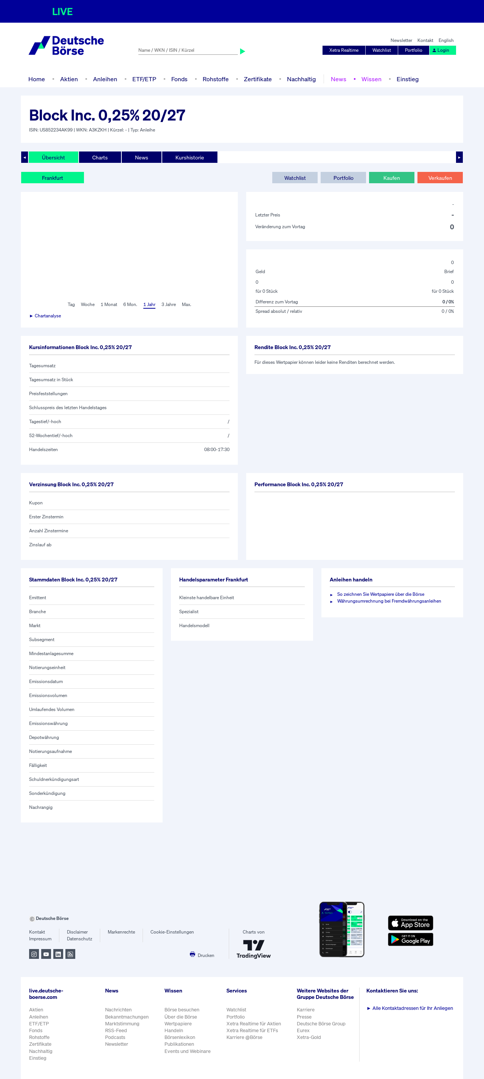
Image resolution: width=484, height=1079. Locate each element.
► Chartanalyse (45, 315)
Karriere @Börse (244, 1037)
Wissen (371, 79)
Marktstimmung (122, 1023)
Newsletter (401, 40)
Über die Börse (180, 1017)
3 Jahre (168, 304)
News (338, 79)
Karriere (306, 1009)
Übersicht (53, 157)
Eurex (303, 1030)
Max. (186, 304)
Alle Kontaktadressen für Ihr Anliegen (409, 1008)
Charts (100, 157)
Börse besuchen (181, 1009)
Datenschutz (79, 938)
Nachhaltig (301, 79)
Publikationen (179, 1044)
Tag (71, 304)
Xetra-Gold (309, 1037)
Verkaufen (440, 177)
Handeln (173, 1030)
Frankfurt (52, 177)
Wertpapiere (178, 1023)
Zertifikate (258, 79)
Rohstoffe (216, 79)
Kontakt (425, 40)
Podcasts (115, 1037)
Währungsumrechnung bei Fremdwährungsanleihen (389, 601)
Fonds (179, 79)
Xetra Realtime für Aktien (253, 1023)
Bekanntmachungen (127, 1017)
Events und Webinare (187, 1051)
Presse (304, 1017)
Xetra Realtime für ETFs (252, 1030)
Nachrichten (118, 1009)
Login (440, 50)
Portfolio (413, 50)
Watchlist (381, 50)
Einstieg (408, 79)
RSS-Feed (116, 1030)
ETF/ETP (144, 79)
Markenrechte (121, 932)
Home (36, 79)
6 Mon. (130, 304)
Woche (88, 304)
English (446, 40)
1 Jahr (149, 304)
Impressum (40, 938)
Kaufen (391, 177)
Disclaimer (77, 932)
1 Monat (109, 304)
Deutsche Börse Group (321, 1023)
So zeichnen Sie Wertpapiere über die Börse (380, 594)
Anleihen (105, 79)
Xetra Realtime (343, 50)
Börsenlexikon (179, 1037)
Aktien (69, 79)
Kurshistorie (189, 157)
